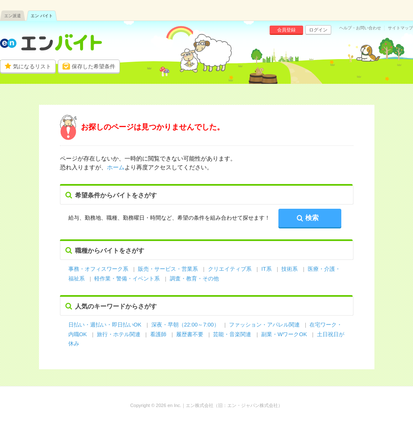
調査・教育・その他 (194, 278)
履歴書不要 (190, 334)
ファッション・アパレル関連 (265, 325)
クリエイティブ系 (230, 269)
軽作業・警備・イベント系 (127, 278)
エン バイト (42, 15)
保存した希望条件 (93, 66)
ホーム (116, 167)
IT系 (266, 269)
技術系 (289, 269)
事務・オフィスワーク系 (98, 269)
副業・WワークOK (284, 334)
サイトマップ (400, 28)
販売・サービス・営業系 (168, 269)
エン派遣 (12, 15)
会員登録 (286, 29)
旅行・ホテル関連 (119, 334)
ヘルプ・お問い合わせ (360, 28)
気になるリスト (32, 66)
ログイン (318, 29)
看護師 (158, 334)
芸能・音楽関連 (232, 334)
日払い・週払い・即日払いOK (105, 325)
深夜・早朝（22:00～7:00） (185, 325)
